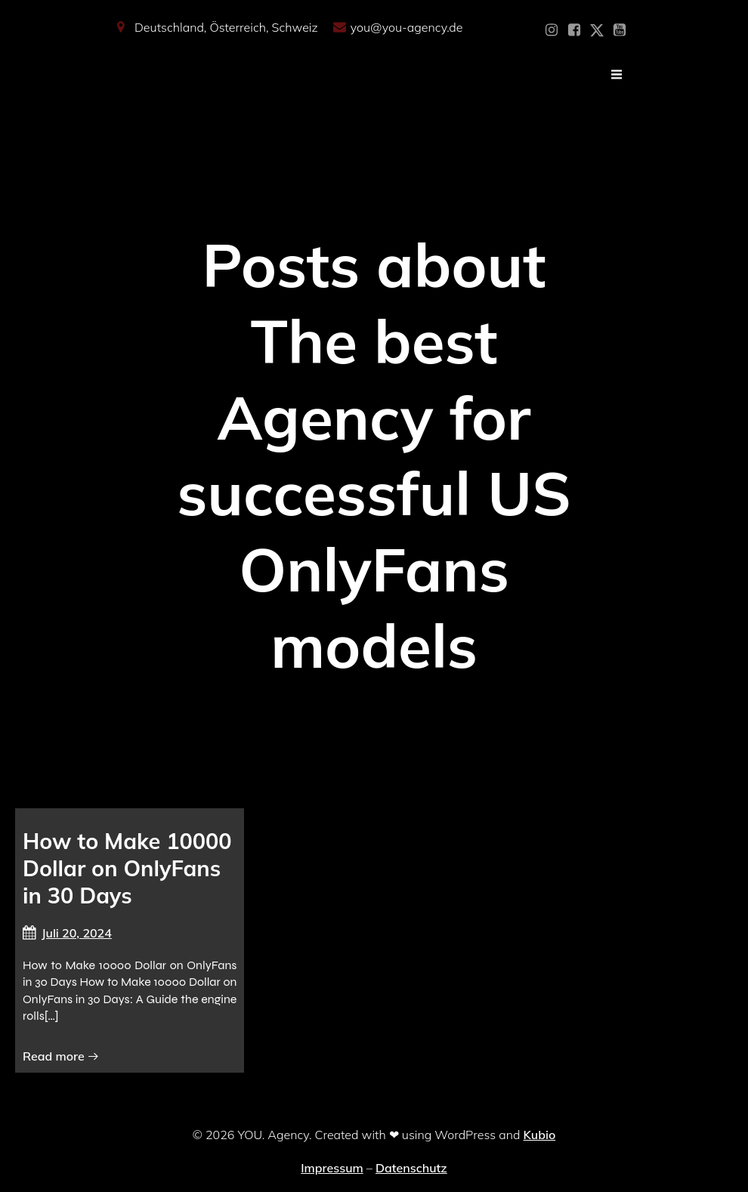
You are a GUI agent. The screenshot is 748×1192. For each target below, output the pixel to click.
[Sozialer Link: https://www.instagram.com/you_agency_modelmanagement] (551, 30)
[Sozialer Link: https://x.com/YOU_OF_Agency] (597, 30)
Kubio (540, 1134)
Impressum (332, 1167)
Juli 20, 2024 (67, 932)
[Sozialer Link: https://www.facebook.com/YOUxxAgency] (574, 30)
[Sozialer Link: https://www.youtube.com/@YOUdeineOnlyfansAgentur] (619, 30)
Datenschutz (411, 1167)
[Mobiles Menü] (616, 74)
